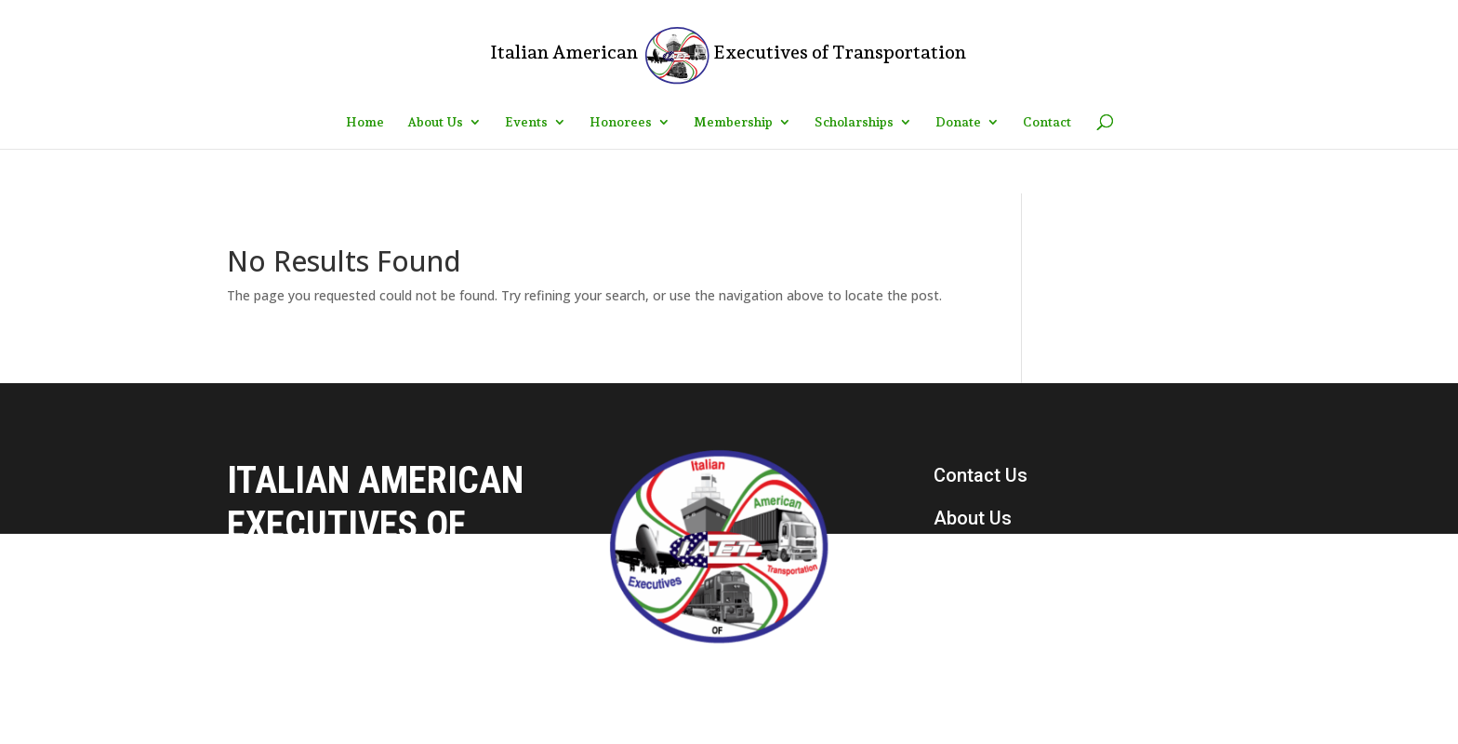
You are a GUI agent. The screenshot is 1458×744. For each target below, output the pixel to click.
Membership (733, 122)
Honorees (621, 122)
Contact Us (980, 475)
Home (365, 122)
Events (526, 122)
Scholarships (854, 122)
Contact (1047, 122)
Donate (958, 122)
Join (952, 646)
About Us (435, 122)
